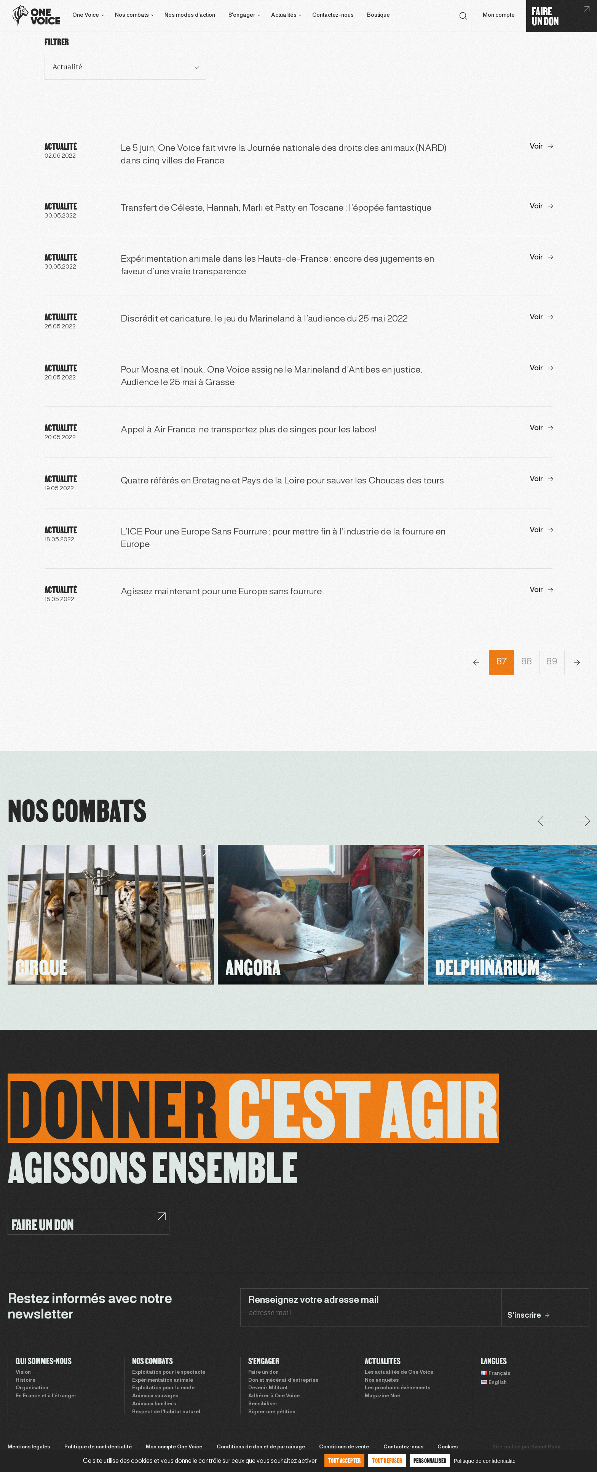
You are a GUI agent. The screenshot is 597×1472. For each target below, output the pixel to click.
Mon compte (499, 15)
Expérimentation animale (162, 1380)
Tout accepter (344, 1460)
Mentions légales (29, 1447)
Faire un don (263, 1372)
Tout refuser (387, 1460)
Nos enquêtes (382, 1380)
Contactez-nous (333, 15)
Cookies (447, 1447)
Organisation (32, 1388)
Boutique (378, 15)
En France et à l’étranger (46, 1396)
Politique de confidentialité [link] (484, 1461)
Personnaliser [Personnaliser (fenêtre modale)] (430, 1460)
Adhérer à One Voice (274, 1396)
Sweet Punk (545, 1447)
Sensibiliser (263, 1404)
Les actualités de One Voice (399, 1372)
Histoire (25, 1380)
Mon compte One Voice (174, 1447)
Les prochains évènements (397, 1388)
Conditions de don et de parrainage (261, 1447)
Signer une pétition (271, 1412)
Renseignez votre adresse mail (313, 1300)
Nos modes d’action (189, 15)
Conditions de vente (344, 1447)
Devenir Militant (268, 1388)
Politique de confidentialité (98, 1447)
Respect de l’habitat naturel (166, 1412)
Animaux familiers (154, 1404)
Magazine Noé (382, 1396)
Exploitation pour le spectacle (168, 1372)
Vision (23, 1372)
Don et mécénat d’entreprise (283, 1380)
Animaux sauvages (155, 1396)
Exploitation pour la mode (163, 1388)
